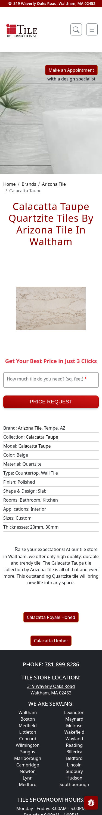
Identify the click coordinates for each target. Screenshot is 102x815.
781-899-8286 (62, 664)
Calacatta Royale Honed (51, 617)
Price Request (51, 401)
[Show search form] (76, 29)
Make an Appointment (71, 70)
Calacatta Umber (51, 641)
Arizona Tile (54, 184)
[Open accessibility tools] (91, 803)
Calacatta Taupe (42, 437)
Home (9, 184)
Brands (28, 184)
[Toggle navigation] (92, 29)
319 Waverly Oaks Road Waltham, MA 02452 (51, 689)
